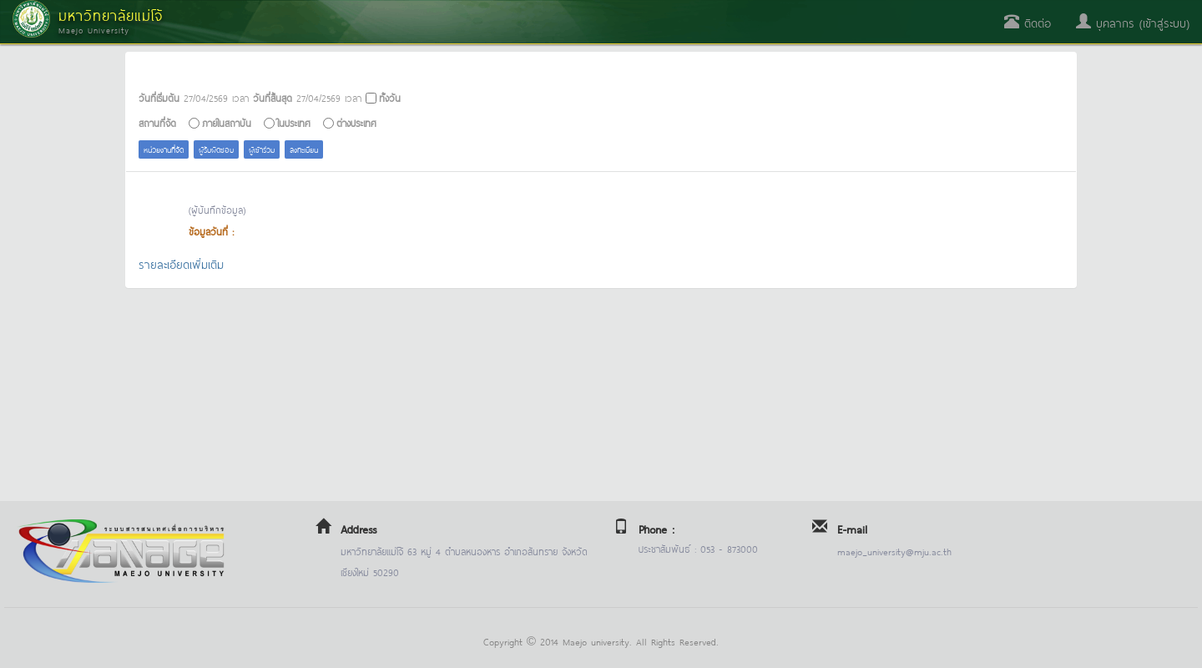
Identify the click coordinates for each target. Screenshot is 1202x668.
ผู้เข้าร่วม (262, 149)
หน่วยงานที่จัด (164, 149)
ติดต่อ (1027, 22)
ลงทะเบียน (304, 149)
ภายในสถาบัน (226, 122)
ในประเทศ (294, 122)
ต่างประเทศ (356, 122)
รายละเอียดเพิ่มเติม (181, 263)
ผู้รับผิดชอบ (216, 149)
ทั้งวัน (390, 97)
